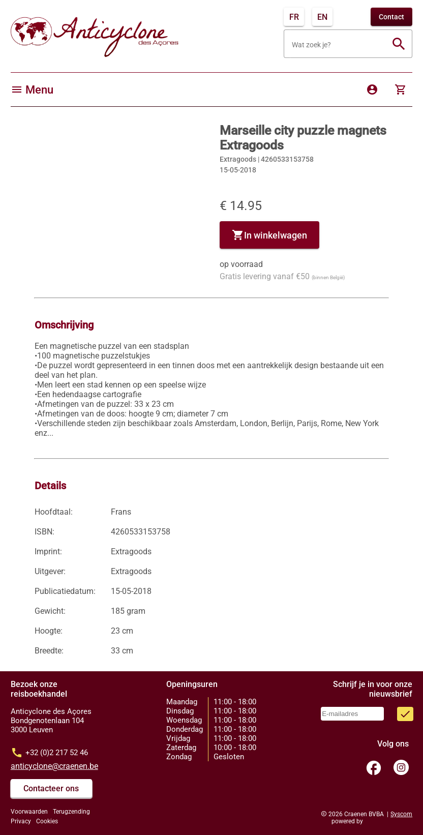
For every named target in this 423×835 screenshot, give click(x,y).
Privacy (21, 821)
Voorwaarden (29, 811)
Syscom (401, 814)
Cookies (47, 821)
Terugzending (71, 811)
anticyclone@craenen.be (54, 766)
